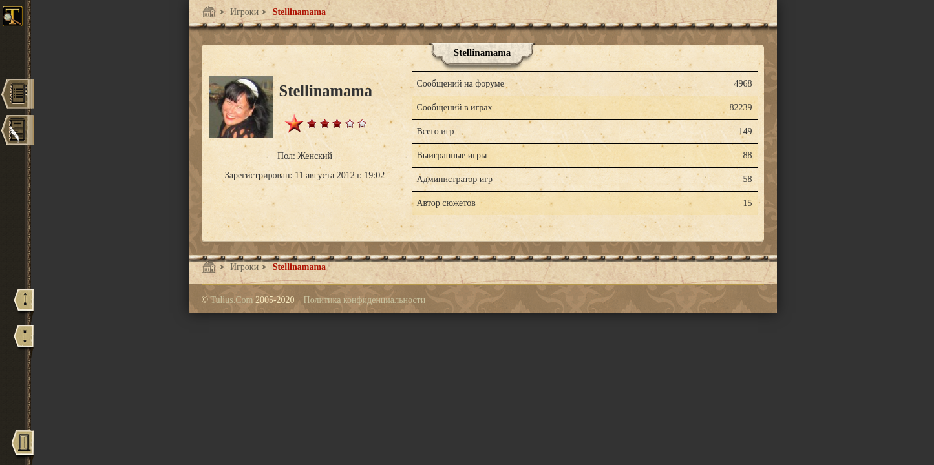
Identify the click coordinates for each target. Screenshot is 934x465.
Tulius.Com (232, 300)
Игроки (243, 12)
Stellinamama (298, 12)
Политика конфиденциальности (365, 300)
